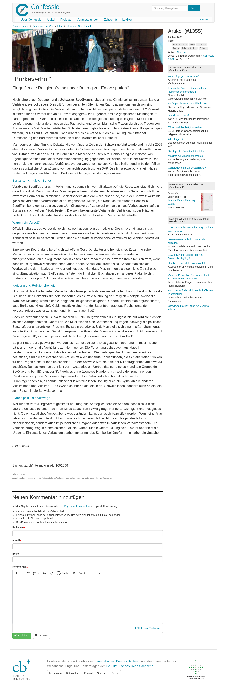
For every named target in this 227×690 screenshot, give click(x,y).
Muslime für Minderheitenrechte (185, 155)
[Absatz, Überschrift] (89, 573)
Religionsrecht (180, 44)
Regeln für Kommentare (77, 506)
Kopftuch (201, 44)
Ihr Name (17, 527)
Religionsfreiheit (189, 48)
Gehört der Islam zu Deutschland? (187, 167)
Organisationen (20, 26)
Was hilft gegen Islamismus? (184, 76)
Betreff (16, 553)
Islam (60, 26)
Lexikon (127, 19)
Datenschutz (73, 673)
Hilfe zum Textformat (148, 628)
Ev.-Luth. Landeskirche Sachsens (129, 666)
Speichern (21, 635)
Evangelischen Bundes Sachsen (117, 661)
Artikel (51, 19)
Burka (176, 48)
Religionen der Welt (43, 26)
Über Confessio (31, 19)
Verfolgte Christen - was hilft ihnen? (187, 103)
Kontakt (88, 673)
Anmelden (204, 19)
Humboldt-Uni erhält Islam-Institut (186, 263)
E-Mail (16, 540)
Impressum (55, 673)
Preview (41, 635)
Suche (115, 673)
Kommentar (19, 566)
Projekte (65, 19)
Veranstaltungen (88, 19)
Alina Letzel (183, 52)
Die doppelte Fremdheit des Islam (186, 151)
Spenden (102, 673)
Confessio (45, 6)
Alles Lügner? (175, 139)
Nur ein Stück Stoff (178, 115)
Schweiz (203, 48)
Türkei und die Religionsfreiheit (185, 127)
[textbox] (87, 600)
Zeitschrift (110, 19)
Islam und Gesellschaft (79, 26)
